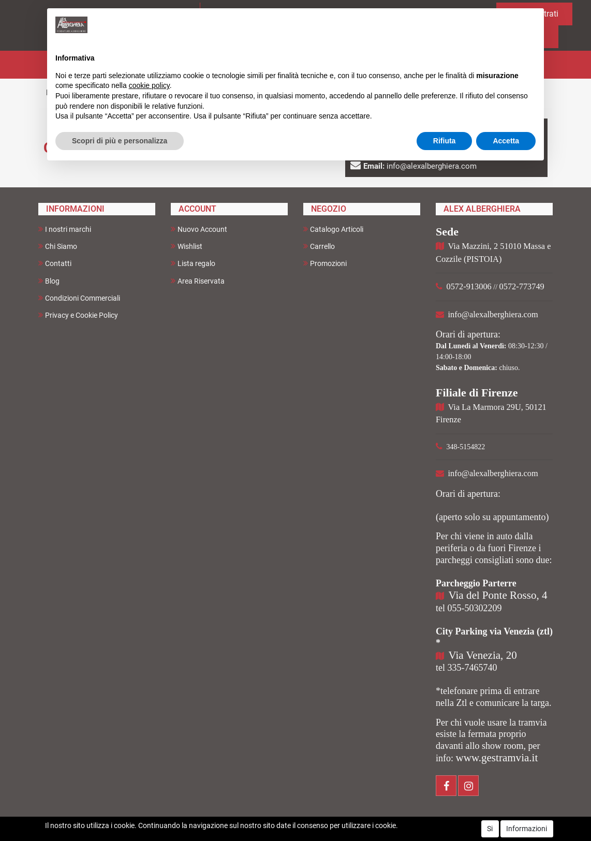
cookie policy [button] (149, 85)
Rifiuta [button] (444, 141)
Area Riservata (198, 280)
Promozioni (325, 263)
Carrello (319, 246)
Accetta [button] (506, 141)
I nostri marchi (64, 229)
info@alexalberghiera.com (493, 314)
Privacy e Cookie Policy (78, 315)
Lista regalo (193, 263)
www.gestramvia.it (497, 757)
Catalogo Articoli (333, 229)
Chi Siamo (57, 246)
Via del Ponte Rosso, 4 (498, 595)
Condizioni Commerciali (79, 297)
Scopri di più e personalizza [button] (119, 141)
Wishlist (186, 246)
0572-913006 (469, 286)
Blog (49, 280)
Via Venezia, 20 (483, 655)
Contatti (54, 263)
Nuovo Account (199, 229)
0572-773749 (521, 286)
